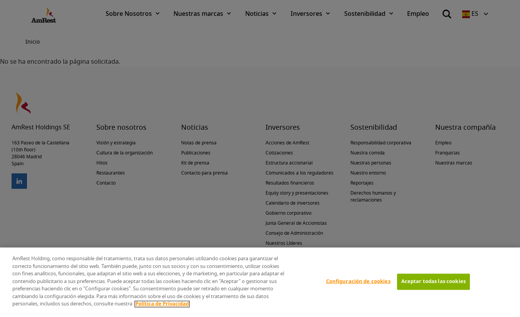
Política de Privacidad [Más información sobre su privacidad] (162, 304)
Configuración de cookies (358, 281)
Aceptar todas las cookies (433, 281)
